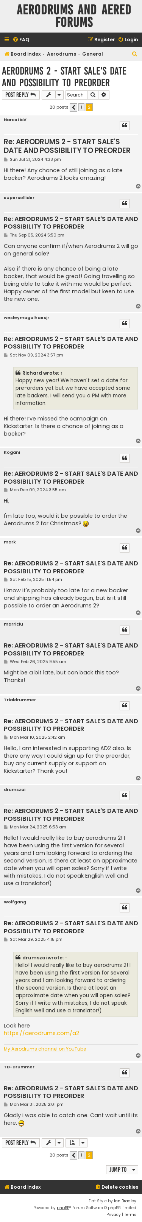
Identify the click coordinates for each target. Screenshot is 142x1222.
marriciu (13, 624)
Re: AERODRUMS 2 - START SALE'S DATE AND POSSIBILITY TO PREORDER (67, 146)
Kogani (12, 452)
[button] (73, 107)
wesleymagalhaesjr (26, 317)
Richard (32, 373)
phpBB (63, 1208)
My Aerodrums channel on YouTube (45, 1049)
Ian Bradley (125, 1201)
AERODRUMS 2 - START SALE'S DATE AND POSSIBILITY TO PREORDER (64, 77)
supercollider (19, 197)
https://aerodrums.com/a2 (41, 1033)
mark (10, 542)
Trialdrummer (20, 699)
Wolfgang (15, 902)
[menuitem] (20, 40)
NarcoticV (15, 119)
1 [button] (81, 107)
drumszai (14, 789)
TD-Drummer (19, 1067)
